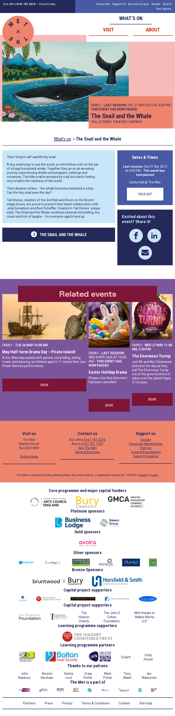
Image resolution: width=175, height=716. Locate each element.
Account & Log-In (138, 4)
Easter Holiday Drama (108, 372)
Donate (146, 440)
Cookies (124, 703)
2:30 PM (145, 349)
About (153, 30)
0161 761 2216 (95, 440)
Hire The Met (87, 448)
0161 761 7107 (92, 444)
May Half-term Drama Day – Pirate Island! (38, 351)
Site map (145, 703)
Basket (156, 4)
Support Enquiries (146, 456)
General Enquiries (87, 452)
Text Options (164, 8)
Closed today (47, 4)
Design (143, 475)
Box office (19, 4)
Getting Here (29, 456)
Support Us (119, 4)
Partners (29, 703)
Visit (108, 30)
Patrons (146, 448)
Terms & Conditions (96, 703)
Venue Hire (103, 4)
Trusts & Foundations (146, 452)
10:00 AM (41, 345)
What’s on (130, 18)
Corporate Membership (145, 444)
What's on (62, 139)
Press (49, 703)
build (154, 475)
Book (44, 385)
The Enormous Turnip (151, 356)
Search (167, 4)
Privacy (67, 703)
